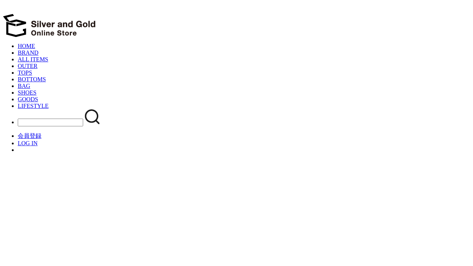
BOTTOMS (32, 79)
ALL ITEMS (33, 59)
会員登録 (29, 136)
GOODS (28, 99)
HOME (26, 46)
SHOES (27, 92)
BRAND (28, 53)
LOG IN (28, 143)
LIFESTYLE (33, 106)
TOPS (25, 72)
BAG (24, 86)
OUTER (27, 66)
